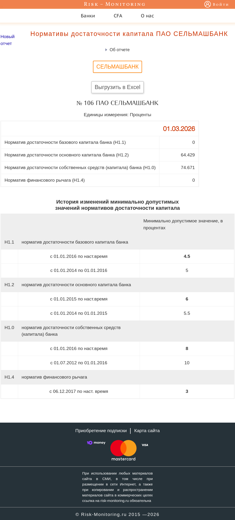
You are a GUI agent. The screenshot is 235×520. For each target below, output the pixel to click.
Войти (221, 4)
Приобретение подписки (101, 430)
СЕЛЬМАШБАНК (117, 67)
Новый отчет (7, 40)
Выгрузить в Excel (117, 87)
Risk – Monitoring (115, 4)
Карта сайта (147, 430)
